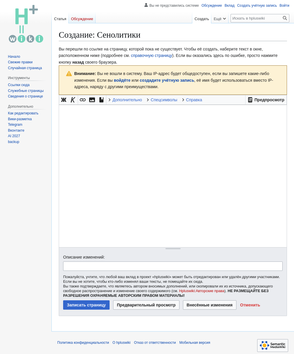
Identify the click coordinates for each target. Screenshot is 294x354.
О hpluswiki (121, 343)
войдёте (122, 80)
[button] (265, 99)
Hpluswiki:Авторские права (201, 291)
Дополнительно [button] (127, 99)
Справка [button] (194, 99)
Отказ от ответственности (155, 343)
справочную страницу (151, 55)
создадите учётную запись (167, 80)
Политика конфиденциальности (83, 343)
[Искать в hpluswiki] (260, 18)
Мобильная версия (194, 343)
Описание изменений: (84, 257)
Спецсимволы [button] (164, 99)
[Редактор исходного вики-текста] (173, 176)
